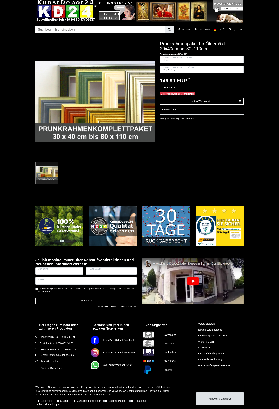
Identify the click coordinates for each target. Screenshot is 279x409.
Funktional (140, 400)
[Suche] (169, 29)
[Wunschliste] (222, 29)
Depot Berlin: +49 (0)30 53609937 (58, 337)
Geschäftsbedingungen (211, 353)
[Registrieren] (202, 29)
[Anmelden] (184, 29)
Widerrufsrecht (206, 341)
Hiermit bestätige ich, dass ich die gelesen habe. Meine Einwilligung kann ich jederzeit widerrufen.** (86, 290)
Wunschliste (168, 109)
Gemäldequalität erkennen (212, 335)
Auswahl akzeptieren (220, 398)
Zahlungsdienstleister (89, 400)
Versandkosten (187, 118)
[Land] (215, 29)
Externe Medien (117, 400)
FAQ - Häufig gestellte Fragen (214, 365)
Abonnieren (86, 300)
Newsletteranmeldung (210, 329)
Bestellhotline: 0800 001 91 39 (56, 343)
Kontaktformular (49, 361)
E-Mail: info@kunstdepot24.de (57, 355)
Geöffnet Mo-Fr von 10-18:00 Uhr (58, 349)
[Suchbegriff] (100, 29)
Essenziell (46, 400)
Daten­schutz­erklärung (71, 394)
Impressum (204, 347)
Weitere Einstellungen (47, 404)
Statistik (64, 400)
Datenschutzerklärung (210, 359)
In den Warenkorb (216, 101)
